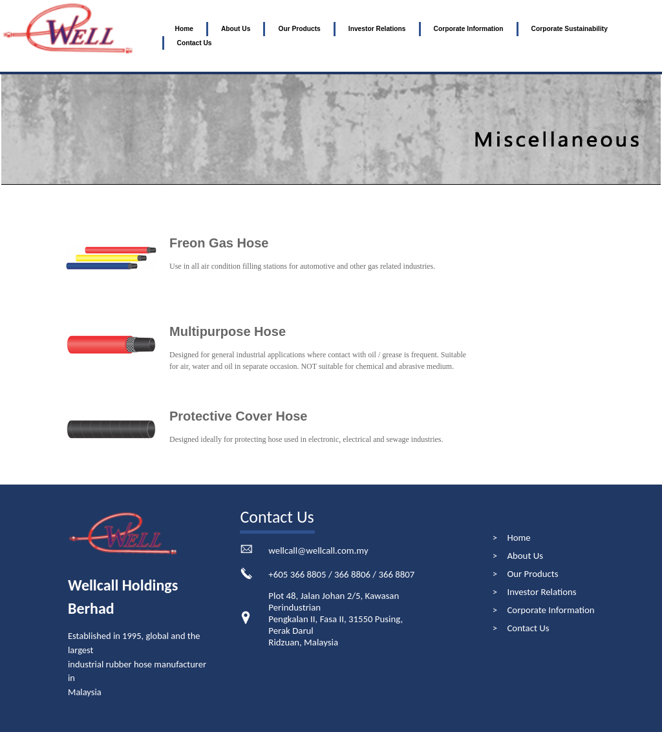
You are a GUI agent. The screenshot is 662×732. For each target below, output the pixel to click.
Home (184, 28)
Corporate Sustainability (569, 28)
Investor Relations (377, 28)
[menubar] (411, 36)
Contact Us (194, 43)
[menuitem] (184, 29)
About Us (235, 28)
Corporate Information (469, 28)
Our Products (299, 28)
